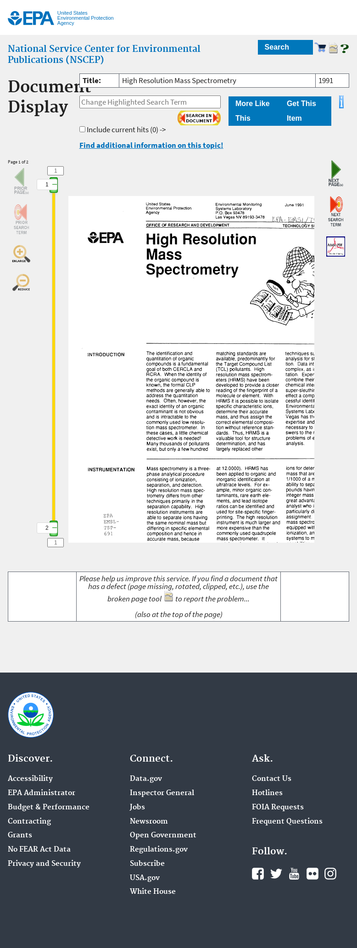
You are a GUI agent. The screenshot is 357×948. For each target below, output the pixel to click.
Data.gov (146, 779)
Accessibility (30, 779)
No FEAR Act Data (39, 850)
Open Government (163, 835)
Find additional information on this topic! (151, 145)
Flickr (312, 874)
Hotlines (267, 793)
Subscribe (147, 864)
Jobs (137, 807)
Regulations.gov (159, 850)
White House (153, 892)
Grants (20, 835)
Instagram (330, 874)
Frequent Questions (287, 822)
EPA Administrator (41, 793)
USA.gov (145, 878)
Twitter (276, 874)
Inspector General (162, 793)
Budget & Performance (48, 807)
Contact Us (271, 779)
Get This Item (301, 111)
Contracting (29, 822)
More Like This (252, 111)
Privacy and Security (44, 864)
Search (277, 47)
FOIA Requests (278, 807)
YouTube (294, 874)
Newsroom (149, 822)
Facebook (258, 874)
